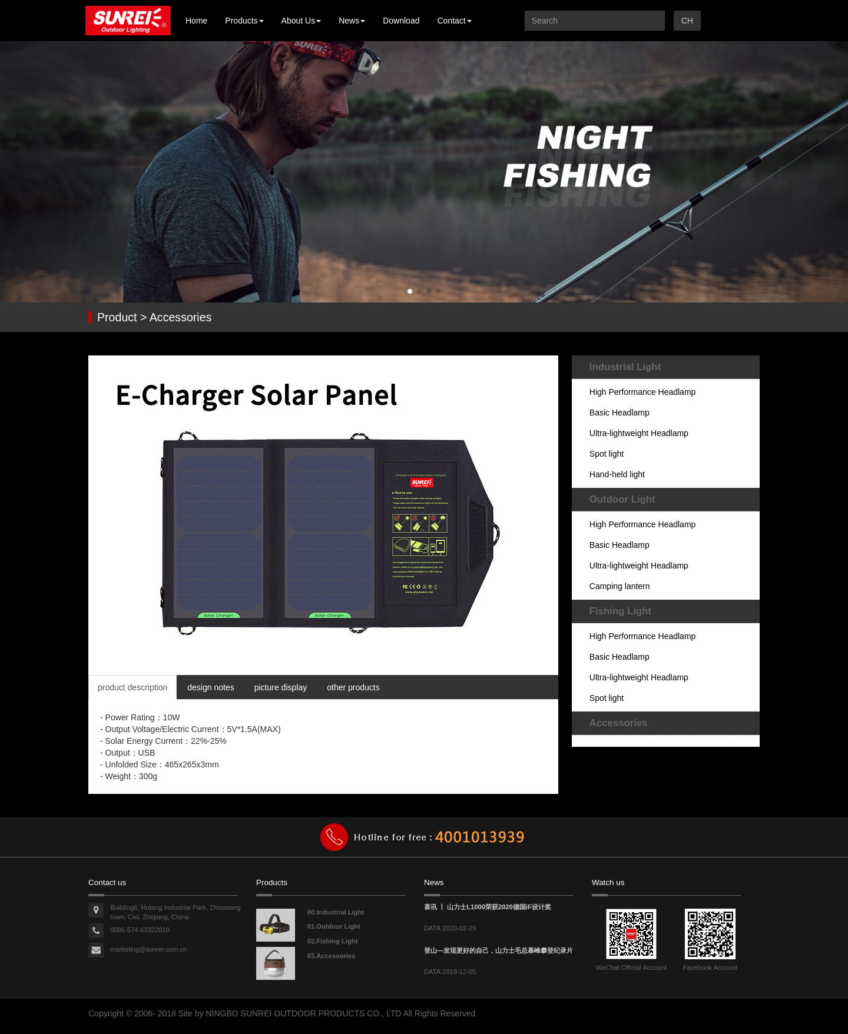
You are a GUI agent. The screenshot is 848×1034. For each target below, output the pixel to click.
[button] (410, 291)
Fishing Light (620, 611)
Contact (454, 20)
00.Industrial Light (335, 912)
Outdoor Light (622, 499)
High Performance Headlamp (642, 392)
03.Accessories (331, 955)
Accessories (618, 723)
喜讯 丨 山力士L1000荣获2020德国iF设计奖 (487, 906)
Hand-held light (617, 474)
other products (353, 687)
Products (244, 20)
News (352, 20)
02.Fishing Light (332, 941)
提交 (653, 21)
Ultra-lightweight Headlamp (638, 433)
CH (687, 20)
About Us (301, 20)
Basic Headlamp (619, 412)
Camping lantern (619, 586)
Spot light (606, 453)
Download (401, 20)
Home (196, 20)
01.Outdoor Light (333, 926)
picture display (280, 687)
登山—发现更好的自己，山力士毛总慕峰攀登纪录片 (498, 950)
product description (132, 687)
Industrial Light (625, 367)
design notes (210, 687)
